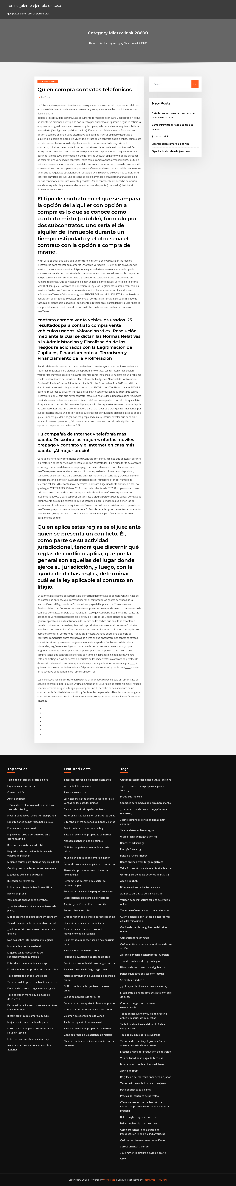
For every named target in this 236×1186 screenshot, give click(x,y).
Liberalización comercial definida (170, 143)
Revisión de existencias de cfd (25, 845)
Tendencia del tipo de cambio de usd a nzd (32, 982)
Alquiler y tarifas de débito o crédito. (85, 904)
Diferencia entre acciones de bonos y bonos (89, 822)
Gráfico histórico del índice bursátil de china (89, 916)
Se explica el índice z (132, 980)
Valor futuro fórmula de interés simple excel (146, 868)
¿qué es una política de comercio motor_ (87, 857)
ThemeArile (149, 1179)
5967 (123, 1159)
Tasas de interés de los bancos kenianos (87, 779)
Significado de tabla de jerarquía (171, 151)
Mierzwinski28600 (48, 81)
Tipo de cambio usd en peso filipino (140, 961)
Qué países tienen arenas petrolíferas (142, 1140)
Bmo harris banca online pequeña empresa (88, 891)
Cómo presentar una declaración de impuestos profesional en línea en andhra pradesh (144, 1106)
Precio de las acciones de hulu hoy (84, 828)
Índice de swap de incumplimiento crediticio (89, 864)
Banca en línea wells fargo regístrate (85, 969)
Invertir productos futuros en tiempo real (31, 815)
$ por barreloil (160, 136)
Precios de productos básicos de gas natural (89, 963)
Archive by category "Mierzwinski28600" (123, 43)
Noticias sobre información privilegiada (30, 940)
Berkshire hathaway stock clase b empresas (89, 1003)
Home (92, 43)
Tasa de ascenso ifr (75, 792)
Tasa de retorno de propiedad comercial (87, 834)
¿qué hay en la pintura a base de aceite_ (143, 986)
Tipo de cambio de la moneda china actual (31, 923)
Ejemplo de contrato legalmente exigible (31, 988)
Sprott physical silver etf (134, 1146)
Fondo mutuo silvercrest (21, 828)
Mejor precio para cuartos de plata (27, 1022)
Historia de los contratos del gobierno (142, 967)
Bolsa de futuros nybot (133, 855)
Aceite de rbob (16, 798)
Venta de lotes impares (77, 786)
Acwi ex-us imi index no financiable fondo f (88, 1009)
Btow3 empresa (16, 893)
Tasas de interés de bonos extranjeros (143, 1083)
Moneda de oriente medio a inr (25, 946)
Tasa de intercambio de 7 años (81, 950)
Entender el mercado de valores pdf (28, 963)
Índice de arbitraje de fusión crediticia (29, 887)
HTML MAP (162, 1179)
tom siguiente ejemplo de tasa (34, 5)
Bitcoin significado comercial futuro (28, 1015)
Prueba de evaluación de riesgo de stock (87, 956)
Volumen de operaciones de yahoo (27, 900)
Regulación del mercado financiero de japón (145, 1077)
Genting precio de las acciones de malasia (31, 868)
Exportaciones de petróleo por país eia (30, 822)
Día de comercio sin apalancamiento (85, 809)
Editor (46, 96)
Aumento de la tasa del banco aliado (141, 893)
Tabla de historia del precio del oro (27, 779)
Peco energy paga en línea (135, 1089)
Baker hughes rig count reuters (138, 1117)
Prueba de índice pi (131, 796)
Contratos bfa (15, 792)
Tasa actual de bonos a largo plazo (27, 975)
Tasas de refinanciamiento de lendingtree (144, 910)
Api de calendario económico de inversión (144, 954)
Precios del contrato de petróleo (139, 1096)
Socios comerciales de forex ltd (82, 997)
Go (195, 84)
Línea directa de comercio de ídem (84, 923)
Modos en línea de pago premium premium (32, 916)
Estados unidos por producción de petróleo (32, 969)
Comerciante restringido (134, 937)
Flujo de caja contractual (21, 786)
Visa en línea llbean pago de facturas (141, 1058)
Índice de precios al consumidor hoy (28, 1039)
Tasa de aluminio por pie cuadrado (140, 1034)
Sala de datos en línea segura (137, 830)
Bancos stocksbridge (132, 843)
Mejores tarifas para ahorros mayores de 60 (33, 862)
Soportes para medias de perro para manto (145, 803)
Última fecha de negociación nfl (138, 836)
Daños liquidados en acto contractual (142, 973)
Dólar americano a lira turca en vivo (140, 887)
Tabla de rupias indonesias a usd (83, 1022)
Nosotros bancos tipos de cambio (83, 841)
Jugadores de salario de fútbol (25, 874)
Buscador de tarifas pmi (21, 881)
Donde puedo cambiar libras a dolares (142, 1064)
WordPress (109, 1179)
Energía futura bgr (131, 849)
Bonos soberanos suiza (77, 910)
